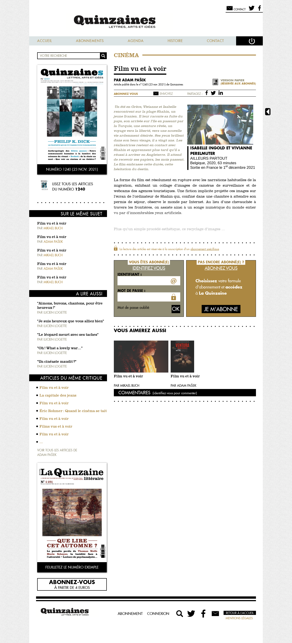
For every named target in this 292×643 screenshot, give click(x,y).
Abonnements (90, 41)
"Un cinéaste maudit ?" (56, 362)
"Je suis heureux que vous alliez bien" (70, 321)
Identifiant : (129, 274)
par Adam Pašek (130, 80)
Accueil (44, 41)
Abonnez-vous (72, 582)
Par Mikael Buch (126, 386)
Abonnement (130, 613)
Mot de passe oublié (133, 307)
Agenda (136, 41)
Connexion (158, 613)
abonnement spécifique (204, 249)
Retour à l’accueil (240, 613)
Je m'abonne (221, 309)
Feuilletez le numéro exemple (72, 567)
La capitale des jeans (57, 395)
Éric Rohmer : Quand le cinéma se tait (73, 411)
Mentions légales (239, 618)
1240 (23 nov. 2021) (153, 84)
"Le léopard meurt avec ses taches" (68, 335)
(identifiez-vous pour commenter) (175, 393)
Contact (215, 41)
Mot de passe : (131, 290)
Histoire (175, 41)
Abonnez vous (126, 93)
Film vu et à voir (51, 223)
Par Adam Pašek (183, 386)
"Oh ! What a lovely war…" (60, 348)
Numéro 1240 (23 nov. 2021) (72, 169)
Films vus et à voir (55, 427)
